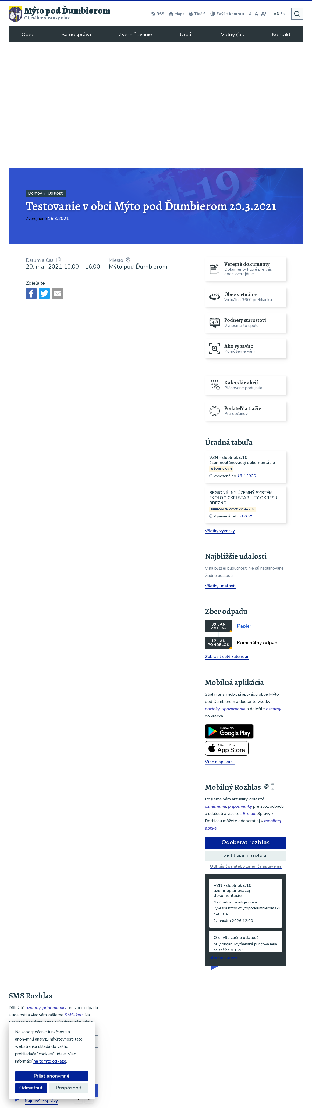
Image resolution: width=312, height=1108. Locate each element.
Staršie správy (223, 832)
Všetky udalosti (220, 460)
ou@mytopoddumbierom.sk (273, 1047)
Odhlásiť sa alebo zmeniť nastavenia (246, 741)
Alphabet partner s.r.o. (80, 1093)
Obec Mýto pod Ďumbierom (165, 1093)
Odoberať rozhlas (246, 717)
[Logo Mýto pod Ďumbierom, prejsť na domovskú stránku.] (59, 14)
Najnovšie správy (41, 975)
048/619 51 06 (261, 1040)
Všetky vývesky (220, 405)
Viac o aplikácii (220, 636)
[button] (78, 973)
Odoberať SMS (34, 932)
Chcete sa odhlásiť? (28, 944)
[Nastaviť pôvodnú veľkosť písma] (256, 13)
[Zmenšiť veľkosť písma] (251, 13)
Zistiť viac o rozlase (246, 730)
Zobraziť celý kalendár (227, 531)
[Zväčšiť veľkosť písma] (263, 13)
